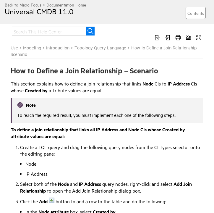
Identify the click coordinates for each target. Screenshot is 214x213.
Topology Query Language (100, 47)
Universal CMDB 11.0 (39, 11)
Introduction (57, 47)
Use (14, 47)
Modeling (32, 47)
